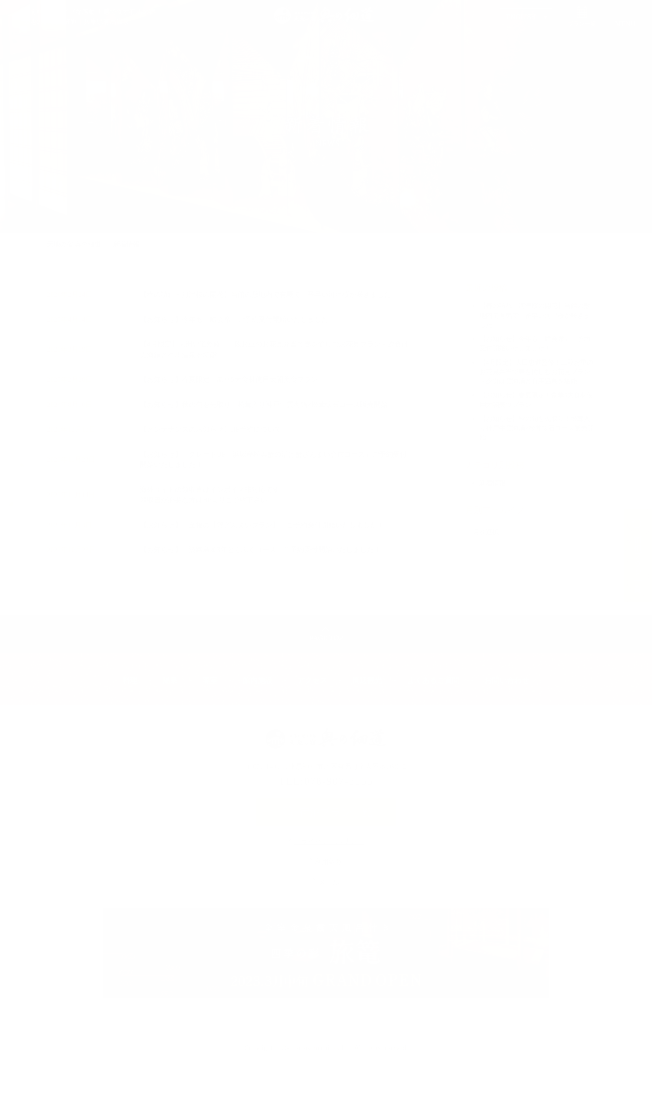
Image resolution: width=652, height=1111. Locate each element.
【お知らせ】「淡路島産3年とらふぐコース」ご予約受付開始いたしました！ (260, 549)
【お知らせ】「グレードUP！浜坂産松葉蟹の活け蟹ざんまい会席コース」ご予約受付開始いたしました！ (273, 460)
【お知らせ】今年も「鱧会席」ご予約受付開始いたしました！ (237, 319)
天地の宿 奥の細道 (74, 244)
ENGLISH (521, 16)
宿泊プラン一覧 (336, 812)
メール (329, 882)
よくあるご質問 (433, 680)
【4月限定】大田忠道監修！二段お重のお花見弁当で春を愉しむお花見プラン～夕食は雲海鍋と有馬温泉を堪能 (274, 349)
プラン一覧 (582, 23)
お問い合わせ (507, 680)
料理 (130, 680)
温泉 (170, 680)
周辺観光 (367, 680)
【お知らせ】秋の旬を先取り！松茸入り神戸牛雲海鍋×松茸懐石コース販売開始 (264, 404)
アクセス (312, 680)
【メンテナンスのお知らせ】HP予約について (210, 429)
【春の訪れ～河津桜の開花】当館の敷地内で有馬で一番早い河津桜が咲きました (265, 294)
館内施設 (258, 680)
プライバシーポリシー (329, 841)
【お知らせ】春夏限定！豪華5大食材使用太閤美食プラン (229, 379)
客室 (210, 680)
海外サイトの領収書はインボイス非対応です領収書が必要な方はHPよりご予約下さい (209, 495)
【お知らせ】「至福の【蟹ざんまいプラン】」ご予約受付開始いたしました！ (262, 525)
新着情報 (492, 482)
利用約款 (329, 861)
